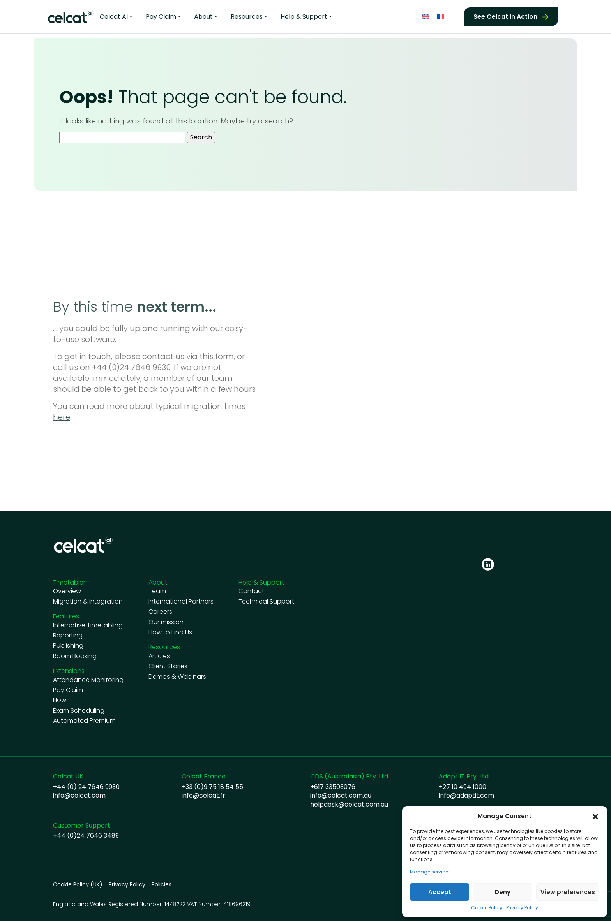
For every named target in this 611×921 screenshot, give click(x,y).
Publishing (68, 645)
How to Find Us (170, 632)
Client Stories (167, 666)
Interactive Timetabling (88, 625)
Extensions (69, 670)
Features (66, 616)
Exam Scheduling (78, 710)
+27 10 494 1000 (462, 787)
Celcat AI (114, 16)
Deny (502, 892)
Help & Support (304, 16)
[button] (595, 816)
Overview (67, 591)
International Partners (181, 601)
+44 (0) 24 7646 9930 (86, 787)
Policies (161, 884)
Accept (439, 892)
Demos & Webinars (177, 677)
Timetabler (69, 582)
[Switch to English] (426, 16)
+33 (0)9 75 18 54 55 (212, 787)
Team (157, 591)
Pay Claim (161, 16)
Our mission (166, 622)
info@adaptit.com (466, 795)
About (203, 16)
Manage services (430, 872)
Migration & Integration (88, 601)
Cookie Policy (486, 908)
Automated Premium (84, 721)
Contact (251, 591)
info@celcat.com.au (340, 795)
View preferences (567, 892)
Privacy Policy (522, 908)
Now (59, 700)
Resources (247, 16)
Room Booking (75, 656)
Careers (160, 612)
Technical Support (266, 601)
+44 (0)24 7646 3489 (86, 835)
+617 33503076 (332, 787)
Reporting (68, 635)
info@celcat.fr (203, 795)
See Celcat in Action (505, 15)
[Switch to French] (440, 16)
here (61, 417)
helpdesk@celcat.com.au (349, 804)
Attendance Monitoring (88, 680)
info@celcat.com (79, 795)
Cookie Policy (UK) (77, 884)
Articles (159, 656)
